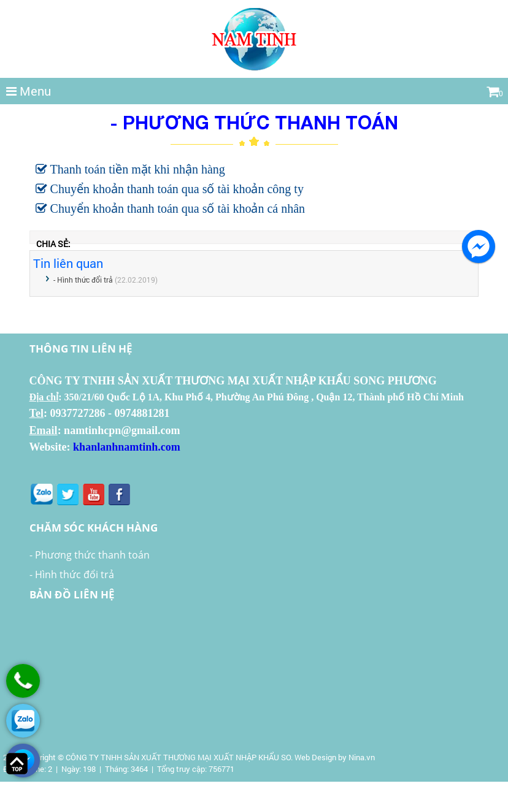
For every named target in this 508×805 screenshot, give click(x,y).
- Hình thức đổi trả (83, 279)
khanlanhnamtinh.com (126, 447)
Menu (28, 91)
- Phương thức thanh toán (89, 555)
